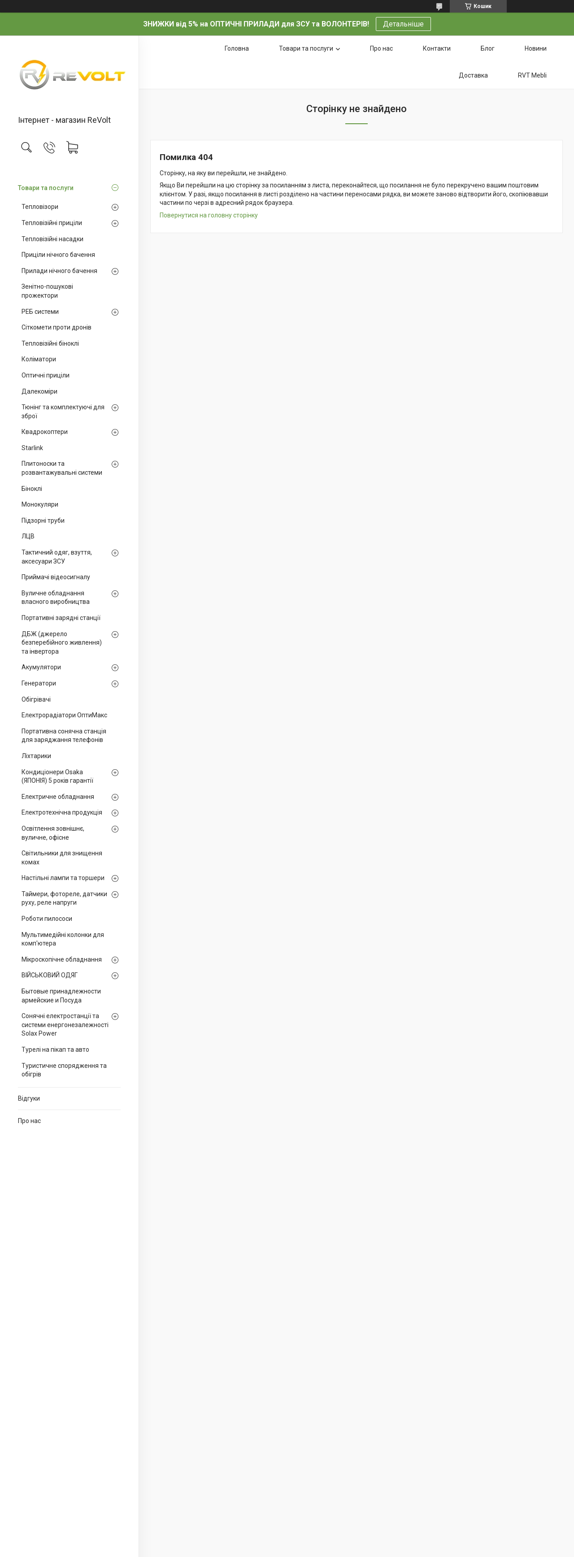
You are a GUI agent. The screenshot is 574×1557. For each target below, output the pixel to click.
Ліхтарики (36, 755)
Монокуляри (40, 504)
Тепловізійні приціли (52, 222)
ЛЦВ (28, 536)
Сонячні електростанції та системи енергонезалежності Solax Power (65, 1024)
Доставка (473, 75)
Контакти (437, 48)
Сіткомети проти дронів (56, 327)
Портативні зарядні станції (61, 617)
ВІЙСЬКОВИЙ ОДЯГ (50, 975)
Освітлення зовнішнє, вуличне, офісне (53, 833)
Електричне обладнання (58, 796)
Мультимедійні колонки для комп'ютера (63, 939)
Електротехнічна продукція (62, 812)
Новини (536, 48)
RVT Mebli (532, 75)
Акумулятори (41, 667)
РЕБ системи (40, 311)
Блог (488, 48)
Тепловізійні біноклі (50, 343)
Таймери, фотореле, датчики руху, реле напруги (64, 898)
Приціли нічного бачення (58, 254)
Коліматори (39, 359)
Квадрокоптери (45, 431)
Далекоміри (39, 391)
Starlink (32, 447)
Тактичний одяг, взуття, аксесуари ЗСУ (57, 557)
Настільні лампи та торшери (63, 877)
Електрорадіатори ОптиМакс (64, 715)
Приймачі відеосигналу (56, 577)
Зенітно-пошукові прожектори (47, 291)
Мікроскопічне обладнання (62, 959)
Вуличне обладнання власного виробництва (56, 598)
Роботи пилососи (47, 918)
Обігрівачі (36, 699)
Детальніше (403, 24)
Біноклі (32, 488)
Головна (237, 48)
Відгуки (29, 1098)
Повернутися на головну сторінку (209, 215)
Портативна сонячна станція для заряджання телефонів (64, 736)
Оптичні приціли (46, 375)
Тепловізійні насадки (52, 239)
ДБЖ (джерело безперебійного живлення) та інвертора (62, 642)
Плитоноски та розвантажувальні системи (62, 468)
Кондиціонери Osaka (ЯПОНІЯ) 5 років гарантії (57, 776)
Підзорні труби (43, 520)
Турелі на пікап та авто (55, 1049)
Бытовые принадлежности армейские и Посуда (61, 996)
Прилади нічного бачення (59, 270)
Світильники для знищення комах (62, 858)
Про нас (29, 1120)
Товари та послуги (46, 187)
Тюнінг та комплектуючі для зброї (63, 411)
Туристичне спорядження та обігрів (64, 1070)
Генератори (39, 683)
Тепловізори (40, 206)
